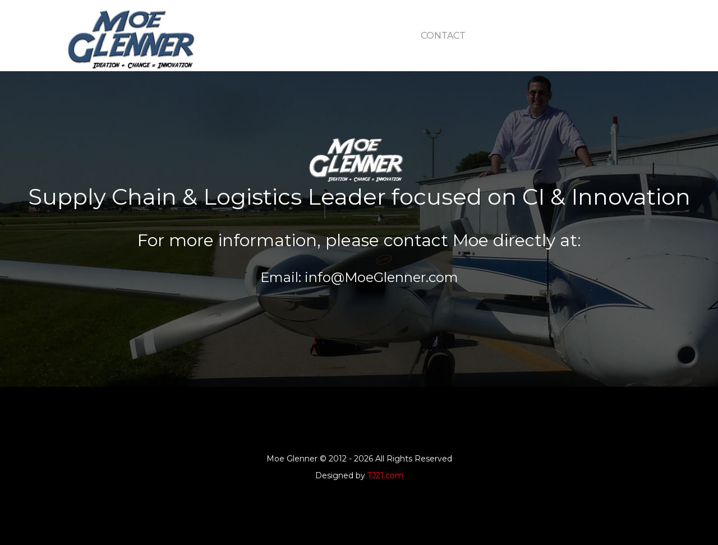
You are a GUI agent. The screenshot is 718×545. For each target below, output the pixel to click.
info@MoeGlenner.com (379, 277)
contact (443, 35)
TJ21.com (385, 475)
